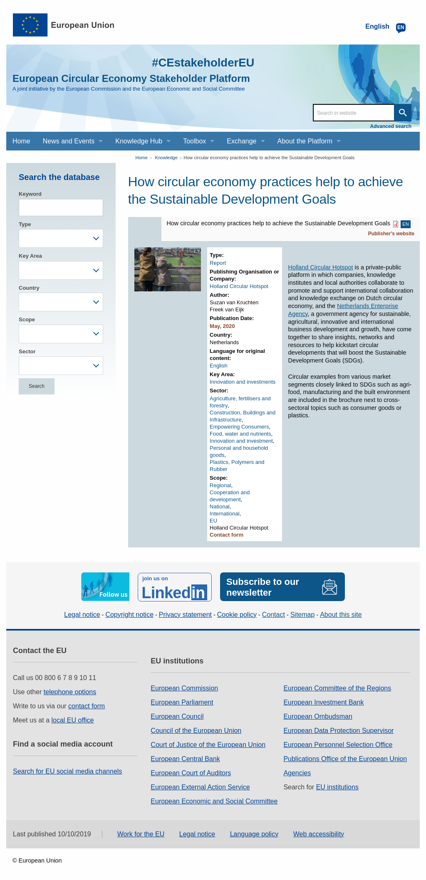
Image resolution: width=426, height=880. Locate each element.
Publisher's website (391, 234)
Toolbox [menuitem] (194, 141)
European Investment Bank (323, 701)
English (219, 365)
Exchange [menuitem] (241, 141)
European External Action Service (200, 785)
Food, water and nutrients (240, 434)
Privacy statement (185, 613)
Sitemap (302, 613)
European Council (177, 715)
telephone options (70, 690)
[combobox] (61, 238)
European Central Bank (185, 757)
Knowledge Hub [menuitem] (138, 141)
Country (29, 288)
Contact (273, 613)
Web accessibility (318, 832)
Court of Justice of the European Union (208, 743)
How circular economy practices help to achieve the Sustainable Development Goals (268, 157)
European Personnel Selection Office (337, 743)
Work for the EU (141, 832)
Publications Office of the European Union (345, 757)
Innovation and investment (241, 441)
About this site (341, 613)
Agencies (297, 771)
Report (218, 263)
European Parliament (182, 701)
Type (25, 224)
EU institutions (337, 785)
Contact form (226, 535)
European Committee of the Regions (337, 686)
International (225, 513)
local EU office (73, 718)
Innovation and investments (242, 382)
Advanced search (390, 126)
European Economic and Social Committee (214, 800)
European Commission (184, 686)
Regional (220, 485)
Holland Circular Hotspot (239, 286)
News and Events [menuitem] (69, 141)
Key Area (30, 256)
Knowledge (166, 157)
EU (213, 521)
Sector (27, 351)
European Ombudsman (317, 715)
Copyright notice (129, 613)
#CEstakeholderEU (198, 62)
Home (142, 157)
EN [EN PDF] (405, 224)
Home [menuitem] (21, 141)
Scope (27, 319)
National (220, 506)
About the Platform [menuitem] (305, 141)
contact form (86, 704)
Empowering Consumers (239, 427)
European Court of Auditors (191, 771)
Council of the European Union (196, 729)
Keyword (30, 194)
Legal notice (82, 613)
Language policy (254, 832)
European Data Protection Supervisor (338, 729)
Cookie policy (237, 613)
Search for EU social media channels (67, 770)
